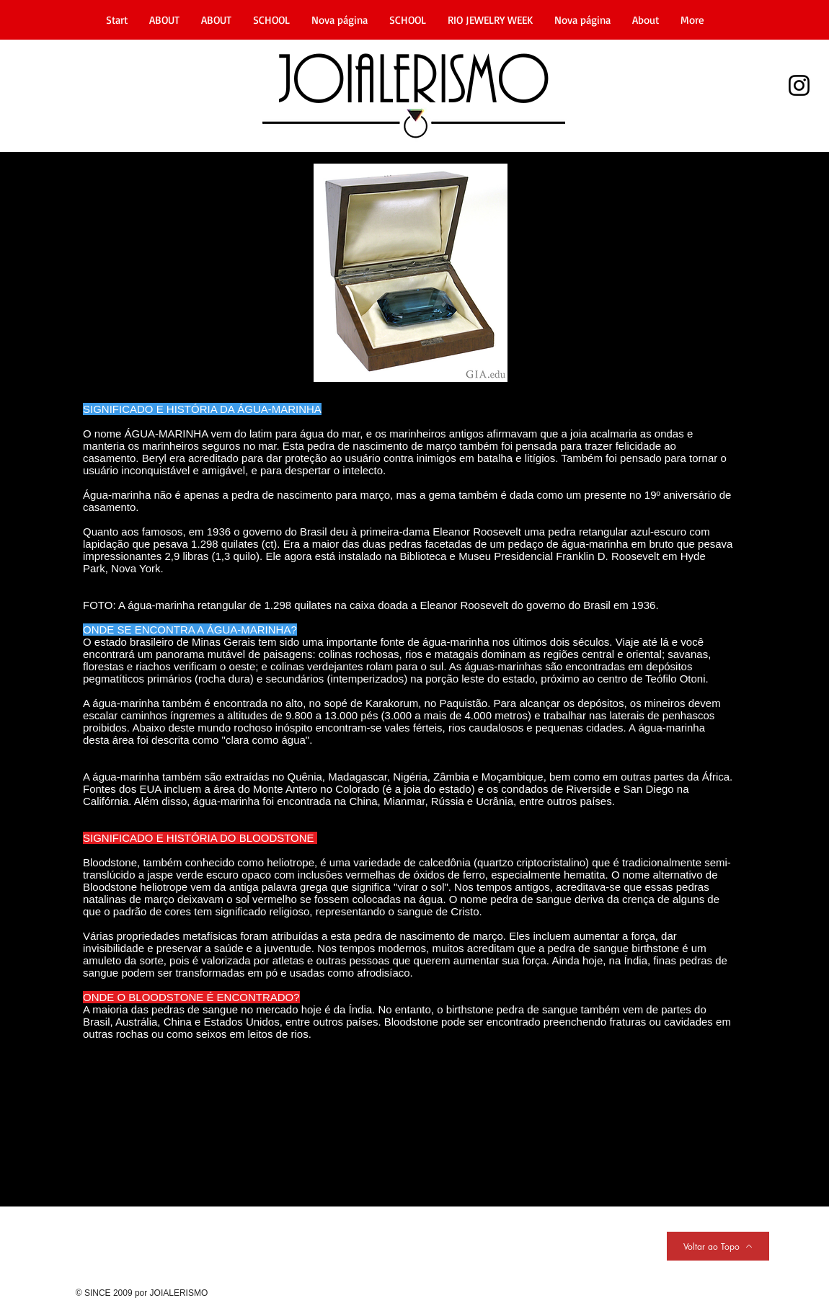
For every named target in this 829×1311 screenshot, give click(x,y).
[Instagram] (799, 85)
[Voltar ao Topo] (718, 1246)
